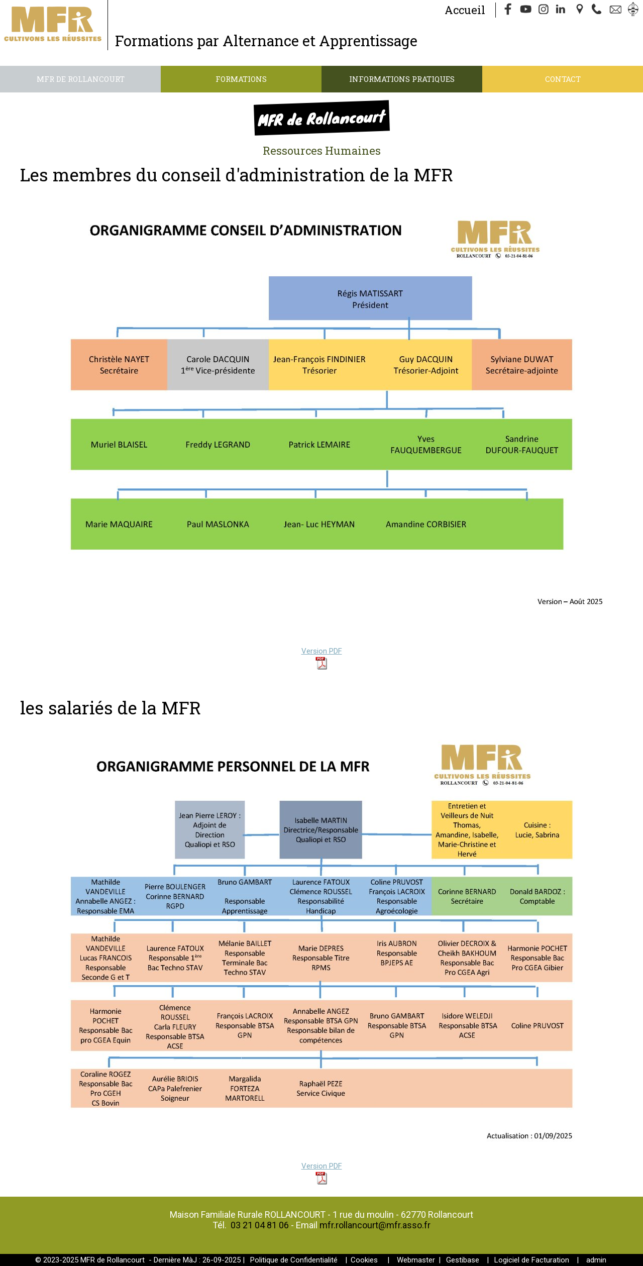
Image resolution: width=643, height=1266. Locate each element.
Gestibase (462, 1259)
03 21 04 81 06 (260, 1225)
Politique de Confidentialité (294, 1259)
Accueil (465, 10)
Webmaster (416, 1259)
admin (596, 1259)
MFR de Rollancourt (81, 79)
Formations (241, 79)
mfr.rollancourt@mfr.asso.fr (375, 1225)
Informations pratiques (402, 79)
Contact (563, 79)
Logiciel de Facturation (531, 1259)
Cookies (364, 1259)
